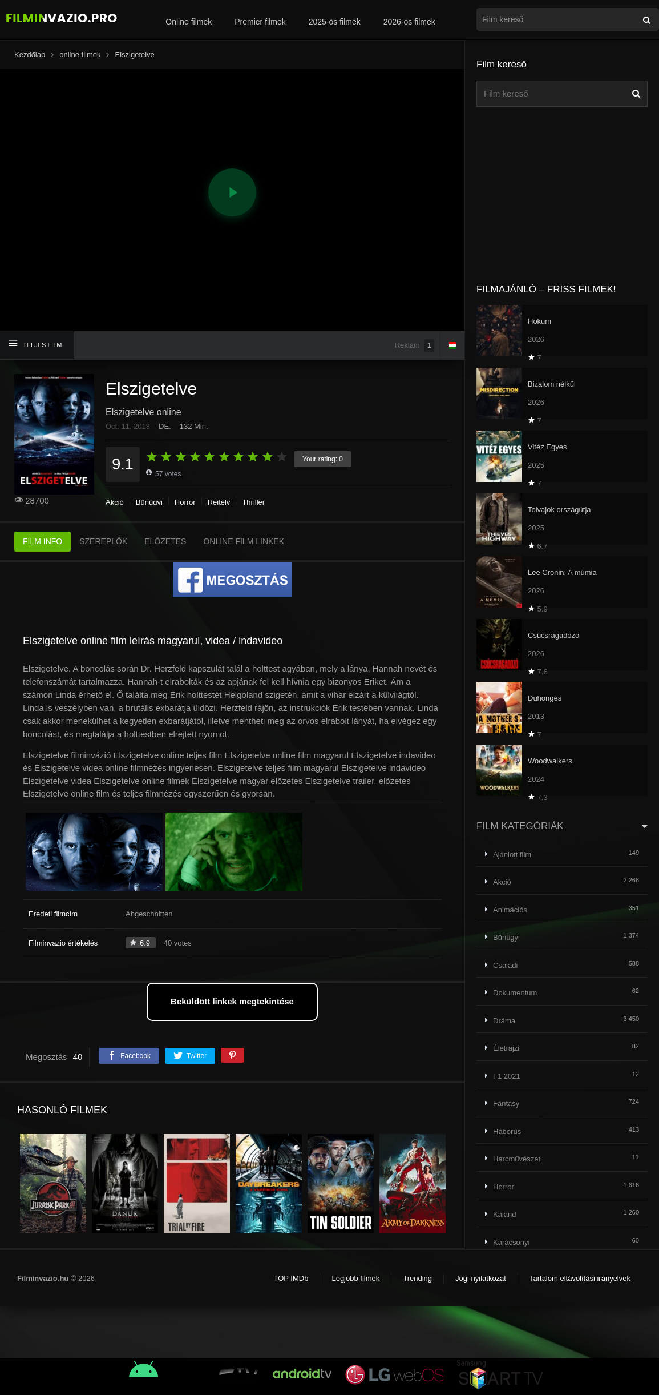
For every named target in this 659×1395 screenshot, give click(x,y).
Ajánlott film (512, 854)
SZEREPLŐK (103, 541)
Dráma (504, 1020)
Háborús (507, 1131)
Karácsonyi (511, 1242)
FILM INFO (42, 541)
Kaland (504, 1214)
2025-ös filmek (335, 21)
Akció (115, 502)
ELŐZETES (165, 541)
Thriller (253, 502)
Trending (417, 1278)
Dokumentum (515, 992)
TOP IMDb (290, 1278)
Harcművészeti (517, 1159)
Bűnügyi (149, 502)
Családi (505, 965)
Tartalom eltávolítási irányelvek (579, 1278)
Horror (185, 502)
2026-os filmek (409, 21)
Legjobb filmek (355, 1278)
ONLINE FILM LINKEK (243, 541)
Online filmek (188, 21)
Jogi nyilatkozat (480, 1278)
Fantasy (506, 1103)
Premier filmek (260, 21)
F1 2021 (506, 1076)
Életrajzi (506, 1048)
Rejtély (219, 502)
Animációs (510, 910)
